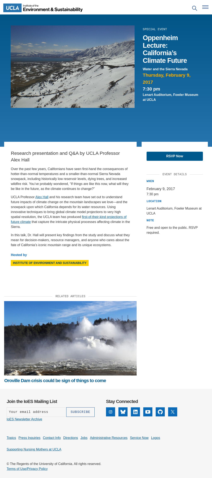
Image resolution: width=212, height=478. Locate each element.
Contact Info (52, 438)
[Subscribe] (80, 412)
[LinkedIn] (135, 411)
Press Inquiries (29, 438)
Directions (70, 438)
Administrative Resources (108, 438)
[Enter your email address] (36, 412)
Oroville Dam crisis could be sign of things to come (55, 380)
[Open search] (194, 9)
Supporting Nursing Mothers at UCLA (34, 449)
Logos (155, 438)
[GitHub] (160, 411)
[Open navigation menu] (205, 7)
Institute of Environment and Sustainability (49, 263)
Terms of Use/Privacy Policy (27, 469)
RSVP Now (174, 156)
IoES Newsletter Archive (24, 419)
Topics (11, 438)
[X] (172, 411)
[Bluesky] (123, 411)
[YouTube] (147, 411)
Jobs (84, 438)
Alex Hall (41, 197)
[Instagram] (110, 411)
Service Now (139, 438)
